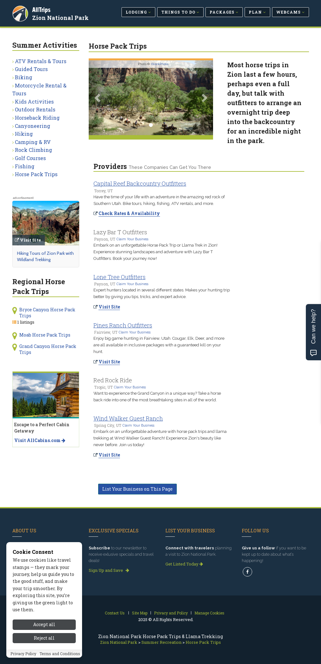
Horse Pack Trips (36, 174)
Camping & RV (33, 142)
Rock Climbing (33, 150)
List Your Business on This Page (137, 489)
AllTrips (42, 9)
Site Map (139, 612)
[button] (98, 97)
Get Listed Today (184, 564)
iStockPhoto (159, 64)
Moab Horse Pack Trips (44, 335)
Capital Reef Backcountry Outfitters (139, 183)
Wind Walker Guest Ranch (128, 418)
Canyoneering (32, 126)
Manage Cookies (209, 612)
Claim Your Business (132, 239)
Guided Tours (31, 69)
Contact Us (115, 612)
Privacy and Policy (171, 612)
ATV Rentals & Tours (40, 61)
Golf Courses (30, 158)
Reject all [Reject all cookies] (44, 646)
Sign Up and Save (109, 570)
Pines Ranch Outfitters (122, 325)
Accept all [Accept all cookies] (44, 633)
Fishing (24, 166)
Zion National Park (61, 17)
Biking (23, 77)
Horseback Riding (37, 117)
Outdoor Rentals (35, 109)
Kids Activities (34, 101)
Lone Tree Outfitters (119, 277)
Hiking (24, 133)
